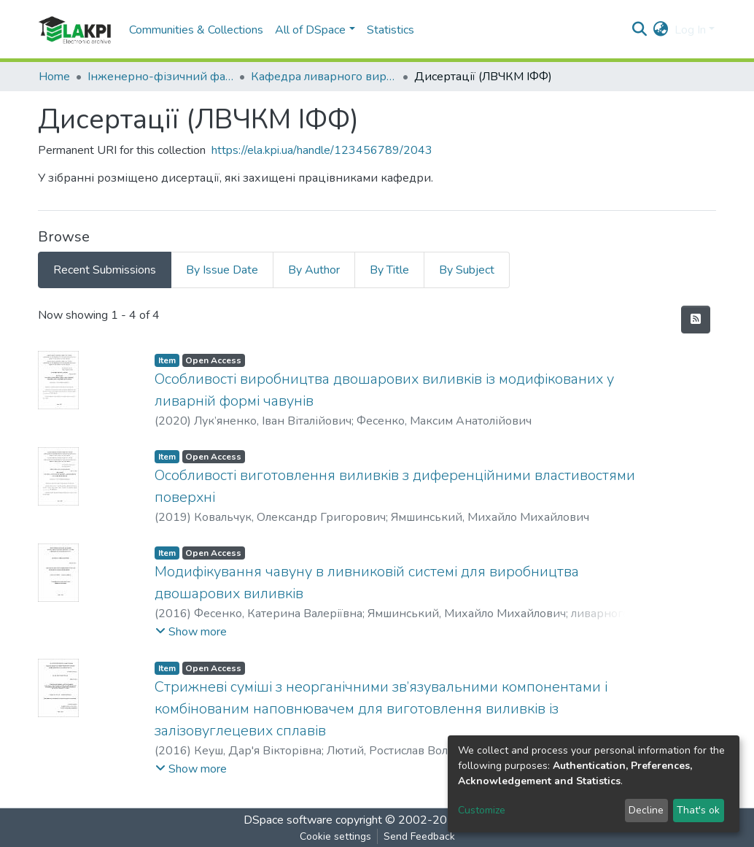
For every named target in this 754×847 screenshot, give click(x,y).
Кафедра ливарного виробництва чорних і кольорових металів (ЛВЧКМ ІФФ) (324, 77)
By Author (314, 270)
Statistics (390, 30)
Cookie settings (335, 836)
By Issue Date (222, 270)
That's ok (698, 810)
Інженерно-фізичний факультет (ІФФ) (160, 77)
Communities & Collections (196, 30)
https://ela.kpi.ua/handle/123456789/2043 (321, 150)
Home (54, 77)
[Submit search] (640, 30)
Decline (646, 810)
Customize (481, 810)
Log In (690, 30)
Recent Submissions (104, 270)
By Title (389, 270)
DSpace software (288, 820)
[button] (661, 30)
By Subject (466, 270)
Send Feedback (419, 836)
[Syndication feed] (695, 319)
